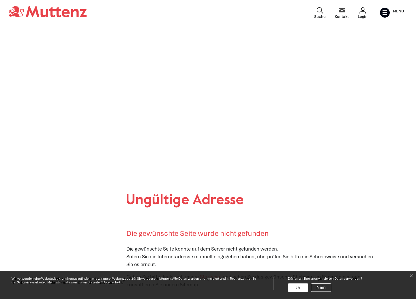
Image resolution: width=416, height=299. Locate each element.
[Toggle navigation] (392, 12)
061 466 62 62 (73, 252)
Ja (298, 287)
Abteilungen (139, 241)
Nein (321, 287)
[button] (135, 150)
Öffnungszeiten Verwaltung (156, 228)
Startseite (211, 126)
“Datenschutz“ (112, 282)
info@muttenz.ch (58, 259)
